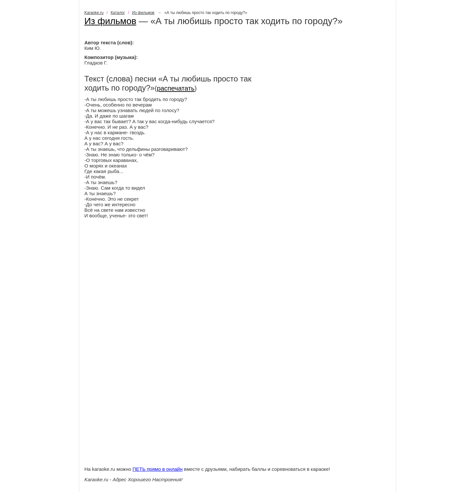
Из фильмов (143, 12)
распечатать (175, 88)
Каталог (118, 12)
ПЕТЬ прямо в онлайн (158, 469)
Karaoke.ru (94, 12)
